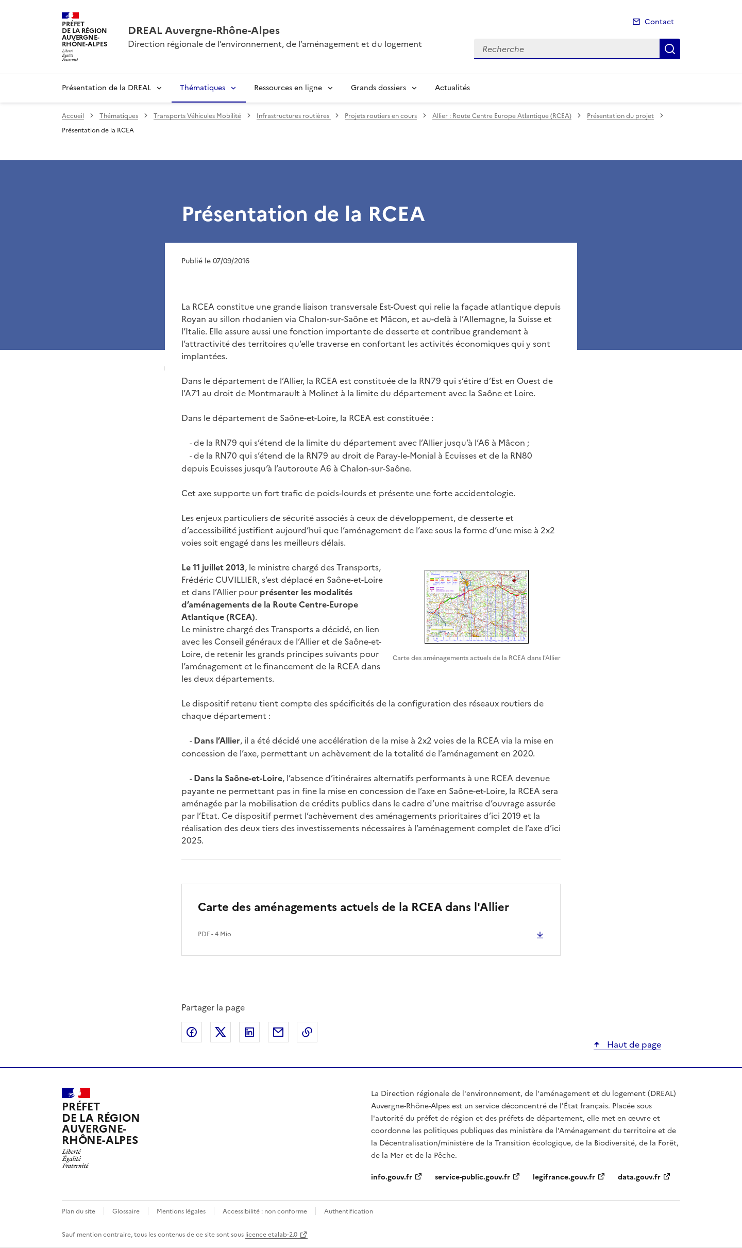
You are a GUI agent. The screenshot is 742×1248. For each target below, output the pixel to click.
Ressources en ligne (288, 87)
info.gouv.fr (391, 1177)
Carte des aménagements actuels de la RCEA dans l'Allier (353, 907)
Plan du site (78, 1211)
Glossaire (126, 1211)
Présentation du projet (620, 116)
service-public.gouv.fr (472, 1177)
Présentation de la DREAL (106, 87)
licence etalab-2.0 (271, 1234)
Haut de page (633, 1044)
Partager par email (278, 1032)
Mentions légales (181, 1211)
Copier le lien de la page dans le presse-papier (307, 1032)
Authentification (348, 1211)
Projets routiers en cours (381, 116)
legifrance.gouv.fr (564, 1177)
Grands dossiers (378, 87)
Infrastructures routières (294, 116)
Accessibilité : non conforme (265, 1211)
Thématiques (202, 87)
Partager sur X (220, 1032)
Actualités (452, 87)
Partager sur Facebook (191, 1032)
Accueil (73, 116)
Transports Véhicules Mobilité (197, 116)
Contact (659, 21)
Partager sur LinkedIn (249, 1032)
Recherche (670, 49)
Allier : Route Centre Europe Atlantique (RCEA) (501, 116)
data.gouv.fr (639, 1177)
